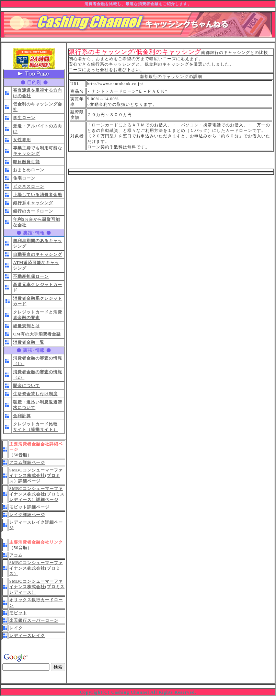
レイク (16, 628)
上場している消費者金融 (37, 194)
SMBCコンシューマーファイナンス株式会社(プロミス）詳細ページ (36, 475)
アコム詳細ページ (27, 462)
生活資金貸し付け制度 (35, 393)
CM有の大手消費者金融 (37, 334)
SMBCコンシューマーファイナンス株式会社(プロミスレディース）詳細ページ (37, 494)
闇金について (26, 385)
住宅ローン (24, 178)
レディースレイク (27, 635)
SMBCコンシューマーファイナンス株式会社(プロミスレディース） (37, 587)
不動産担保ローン (31, 276)
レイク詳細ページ (27, 514)
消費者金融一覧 (28, 342)
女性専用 (22, 139)
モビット (18, 613)
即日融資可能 (26, 161)
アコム (16, 555)
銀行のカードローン (33, 211)
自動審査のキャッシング (37, 254)
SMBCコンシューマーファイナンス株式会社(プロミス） (36, 568)
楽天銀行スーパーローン (33, 620)
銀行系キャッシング (33, 203)
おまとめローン (28, 170)
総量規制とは (26, 325)
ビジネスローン (28, 186)
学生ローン (24, 117)
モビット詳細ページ (29, 507)
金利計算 (22, 415)
